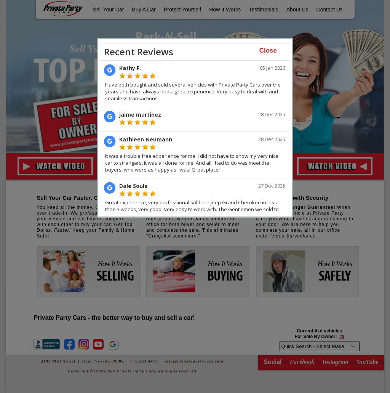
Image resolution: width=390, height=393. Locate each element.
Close (268, 50)
